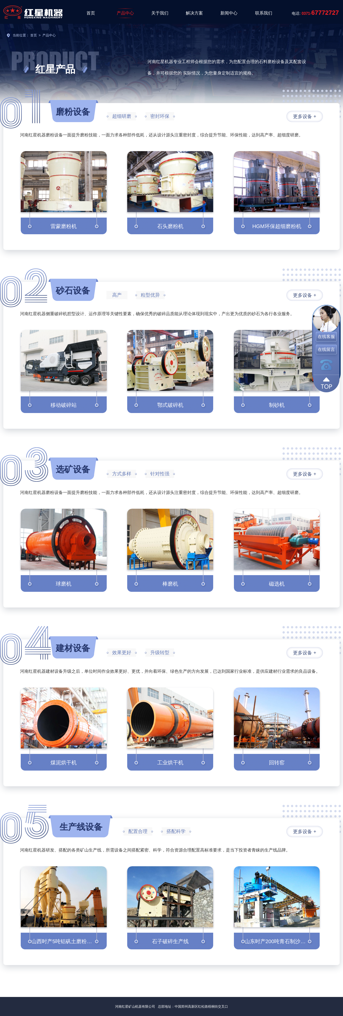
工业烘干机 (170, 763)
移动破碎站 (63, 405)
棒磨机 (170, 584)
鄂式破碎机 (170, 405)
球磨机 (63, 584)
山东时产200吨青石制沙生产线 (280, 941)
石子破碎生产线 (170, 941)
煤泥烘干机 (63, 763)
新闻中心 (228, 13)
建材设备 (73, 648)
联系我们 (263, 13)
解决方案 (194, 13)
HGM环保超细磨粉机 (276, 226)
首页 (90, 13)
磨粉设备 (73, 112)
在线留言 (326, 349)
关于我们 (159, 13)
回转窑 (277, 763)
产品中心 (125, 13)
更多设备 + (304, 116)
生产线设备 (81, 827)
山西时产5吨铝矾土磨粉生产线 (66, 941)
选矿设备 (73, 469)
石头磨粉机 (170, 226)
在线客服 (326, 336)
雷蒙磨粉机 (63, 226)
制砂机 (277, 405)
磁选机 (277, 584)
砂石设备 (73, 290)
